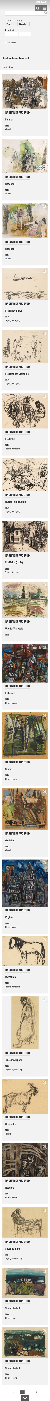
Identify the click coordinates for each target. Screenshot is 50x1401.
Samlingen (41, 2)
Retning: (23, 22)
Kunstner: (7, 58)
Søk (38, 8)
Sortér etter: (11, 22)
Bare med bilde (11, 43)
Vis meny (44, 8)
